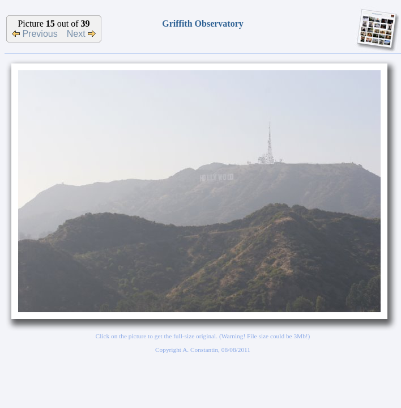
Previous (35, 34)
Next (81, 34)
